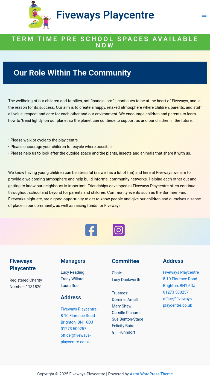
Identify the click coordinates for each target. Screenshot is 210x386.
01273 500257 (73, 328)
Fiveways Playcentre (105, 15)
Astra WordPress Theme (151, 374)
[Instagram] (119, 230)
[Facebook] (91, 230)
